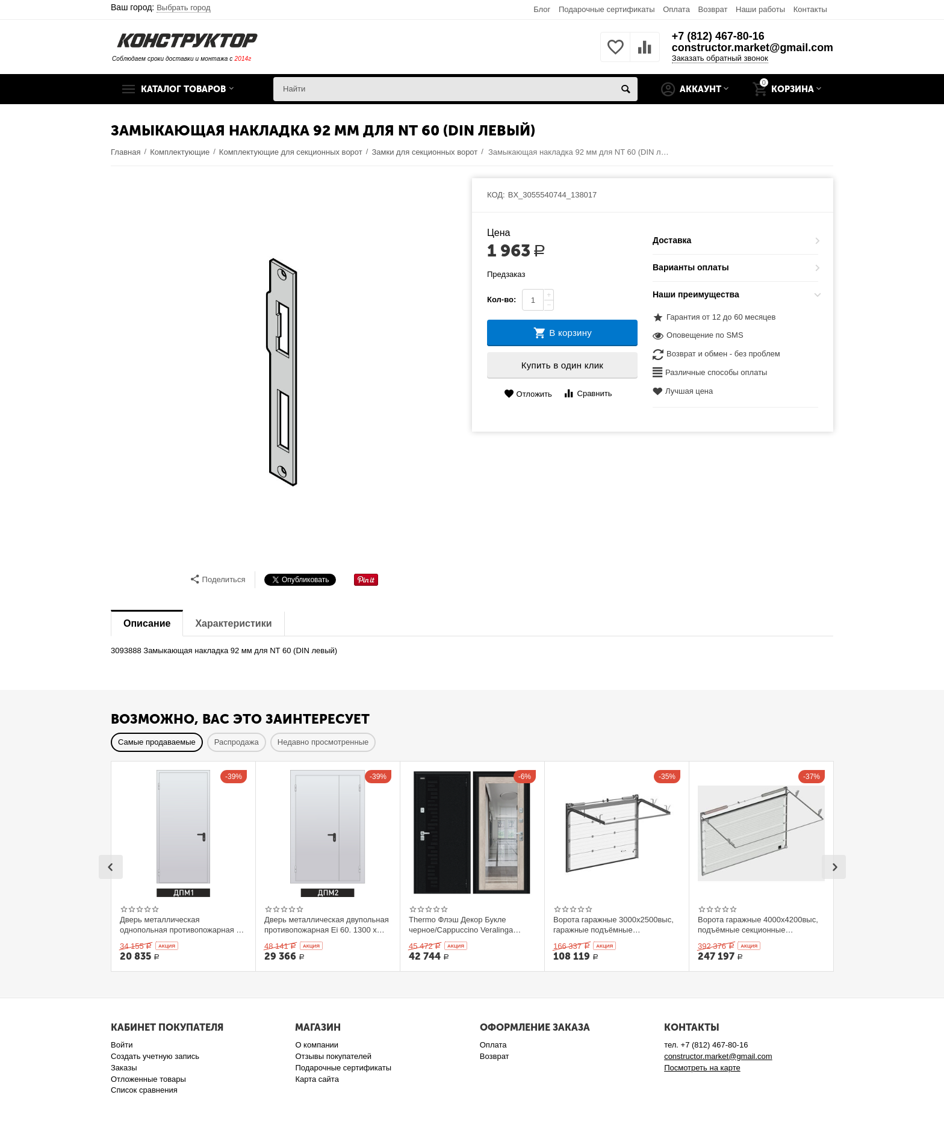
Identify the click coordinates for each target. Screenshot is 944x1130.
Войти (121, 1044)
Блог (541, 9)
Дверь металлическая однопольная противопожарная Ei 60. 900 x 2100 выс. (181, 924)
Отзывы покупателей (333, 1056)
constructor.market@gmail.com (752, 48)
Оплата (676, 9)
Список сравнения (144, 1089)
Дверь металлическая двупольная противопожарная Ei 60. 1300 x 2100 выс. (326, 924)
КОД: (496, 194)
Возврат (713, 9)
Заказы (124, 1067)
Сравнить (587, 393)
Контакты (810, 9)
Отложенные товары (148, 1079)
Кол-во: (501, 299)
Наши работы (760, 9)
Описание (146, 623)
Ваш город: (161, 7)
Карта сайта (317, 1079)
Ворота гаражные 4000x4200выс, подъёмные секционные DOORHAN (758, 924)
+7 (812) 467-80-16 (717, 36)
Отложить (528, 394)
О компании (316, 1044)
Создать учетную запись (155, 1056)
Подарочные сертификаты (607, 9)
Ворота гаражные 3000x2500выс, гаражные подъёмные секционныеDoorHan (613, 924)
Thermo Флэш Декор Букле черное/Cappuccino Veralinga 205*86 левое (461, 924)
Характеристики (233, 623)
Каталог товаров (185, 89)
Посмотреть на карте (702, 1067)
